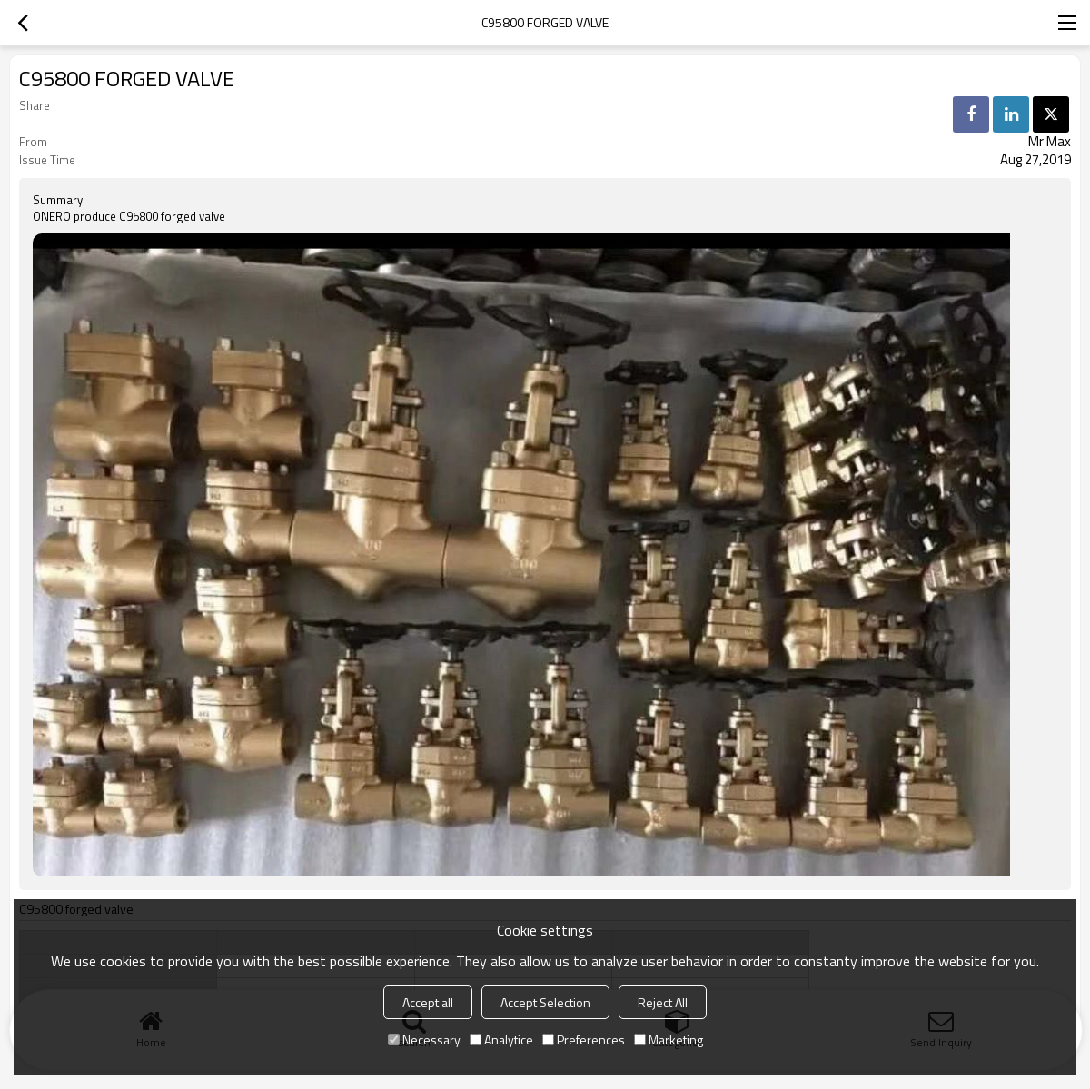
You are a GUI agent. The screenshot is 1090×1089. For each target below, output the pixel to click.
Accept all (427, 1002)
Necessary (424, 1039)
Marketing (668, 1039)
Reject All (663, 1002)
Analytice (501, 1039)
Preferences (583, 1039)
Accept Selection (545, 1002)
